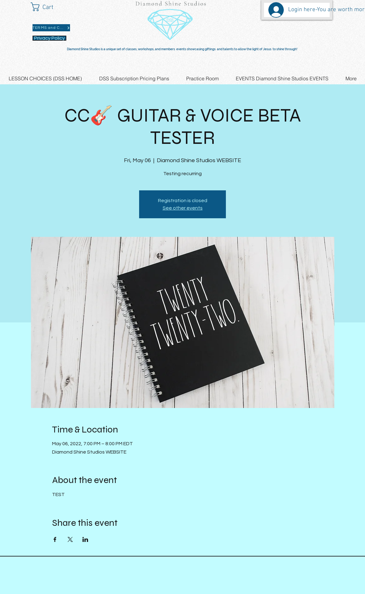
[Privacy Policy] (49, 38)
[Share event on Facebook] (55, 539)
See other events (183, 208)
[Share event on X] (70, 539)
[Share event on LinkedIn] (85, 539)
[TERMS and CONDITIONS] (51, 27)
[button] (47, 6)
